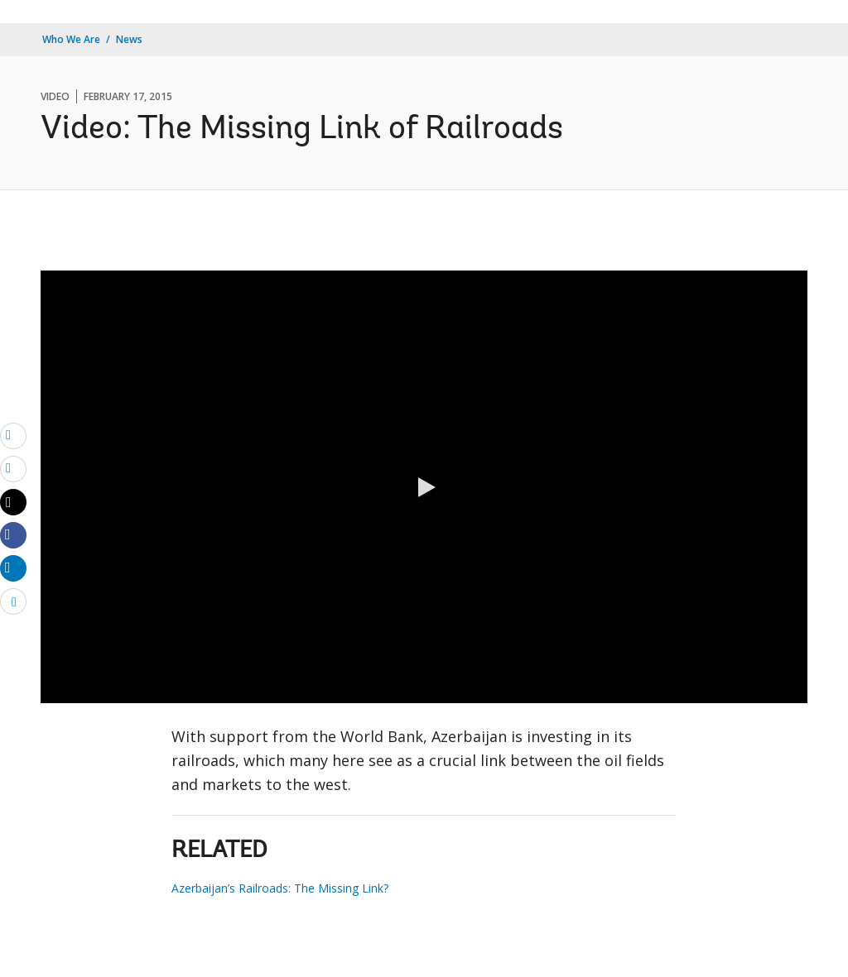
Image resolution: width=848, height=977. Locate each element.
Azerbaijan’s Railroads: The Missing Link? (279, 888)
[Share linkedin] (13, 567)
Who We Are (71, 39)
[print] (13, 468)
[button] (424, 487)
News (129, 39)
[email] (13, 435)
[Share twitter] (13, 502)
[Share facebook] (13, 534)
